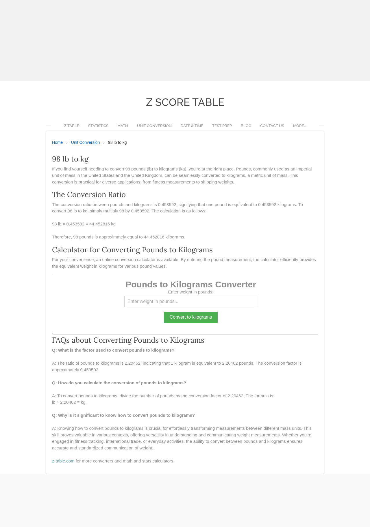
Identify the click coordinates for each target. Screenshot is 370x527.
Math (122, 126)
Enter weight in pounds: (191, 291)
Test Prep (222, 126)
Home (57, 142)
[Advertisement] (173, 40)
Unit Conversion (154, 126)
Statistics (98, 126)
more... (300, 126)
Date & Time (192, 126)
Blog (246, 126)
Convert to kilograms (191, 317)
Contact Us (272, 126)
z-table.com (63, 460)
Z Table (71, 126)
